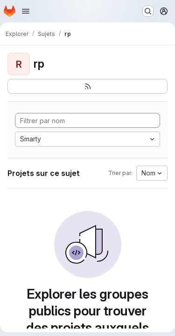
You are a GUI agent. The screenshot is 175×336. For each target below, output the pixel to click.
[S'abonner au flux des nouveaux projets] (87, 86)
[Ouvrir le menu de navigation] (25, 11)
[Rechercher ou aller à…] (148, 11)
